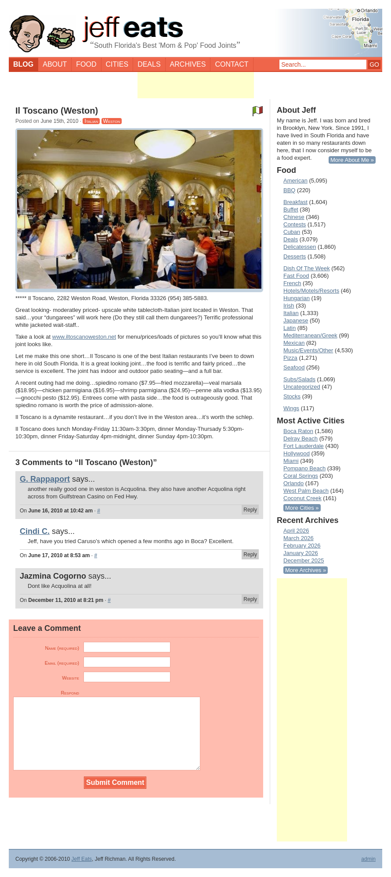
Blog (23, 64)
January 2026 (300, 553)
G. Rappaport (45, 479)
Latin (289, 328)
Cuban (291, 232)
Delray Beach (300, 438)
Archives (188, 64)
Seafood (293, 367)
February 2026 (302, 545)
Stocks (291, 396)
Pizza (290, 357)
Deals (149, 64)
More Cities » (302, 508)
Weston (111, 121)
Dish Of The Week (306, 268)
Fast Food (296, 275)
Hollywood (296, 453)
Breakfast (295, 202)
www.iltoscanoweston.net (84, 336)
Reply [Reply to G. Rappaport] (250, 510)
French (292, 283)
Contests (294, 224)
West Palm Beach (306, 490)
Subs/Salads (299, 379)
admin (368, 859)
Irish (288, 305)
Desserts (294, 256)
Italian (91, 121)
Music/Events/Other (308, 350)
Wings (291, 408)
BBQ (289, 190)
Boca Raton (298, 431)
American (295, 180)
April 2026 (296, 530)
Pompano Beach (304, 468)
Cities (117, 64)
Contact (231, 64)
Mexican (293, 343)
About (55, 64)
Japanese (295, 320)
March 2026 (298, 538)
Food (86, 64)
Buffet (290, 209)
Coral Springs (300, 476)
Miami (291, 461)
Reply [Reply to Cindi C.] (250, 554)
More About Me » (352, 160)
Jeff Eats (82, 859)
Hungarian (296, 298)
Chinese (293, 217)
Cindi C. (35, 531)
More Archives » (305, 570)
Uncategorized (301, 386)
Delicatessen (299, 246)
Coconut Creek (302, 498)
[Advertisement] (196, 85)
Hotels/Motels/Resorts (311, 290)
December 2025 (303, 560)
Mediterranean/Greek (310, 335)
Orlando (293, 483)
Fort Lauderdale (303, 446)
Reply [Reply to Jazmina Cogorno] (250, 599)
